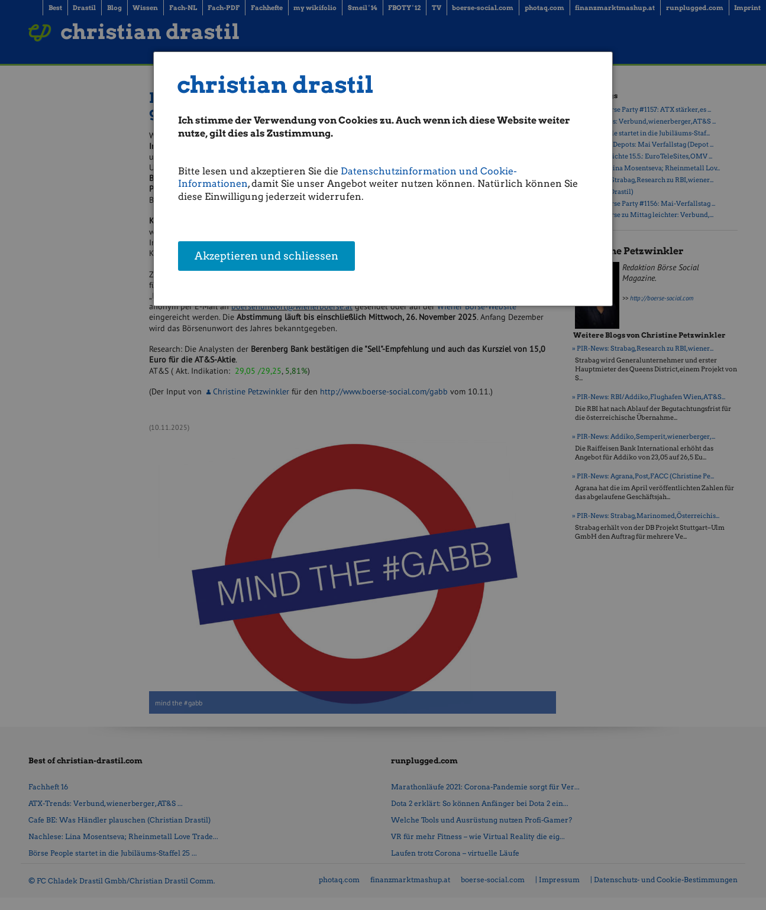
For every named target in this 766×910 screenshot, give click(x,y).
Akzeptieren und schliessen (266, 257)
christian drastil (275, 85)
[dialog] (383, 178)
